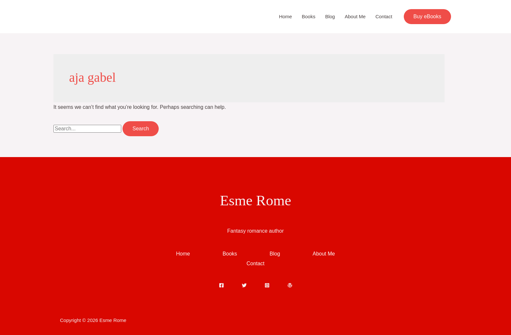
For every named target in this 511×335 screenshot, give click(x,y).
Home (285, 16)
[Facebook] (221, 285)
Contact (383, 16)
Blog (330, 16)
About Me (355, 16)
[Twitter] (244, 285)
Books (308, 16)
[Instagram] (267, 285)
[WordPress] (290, 285)
